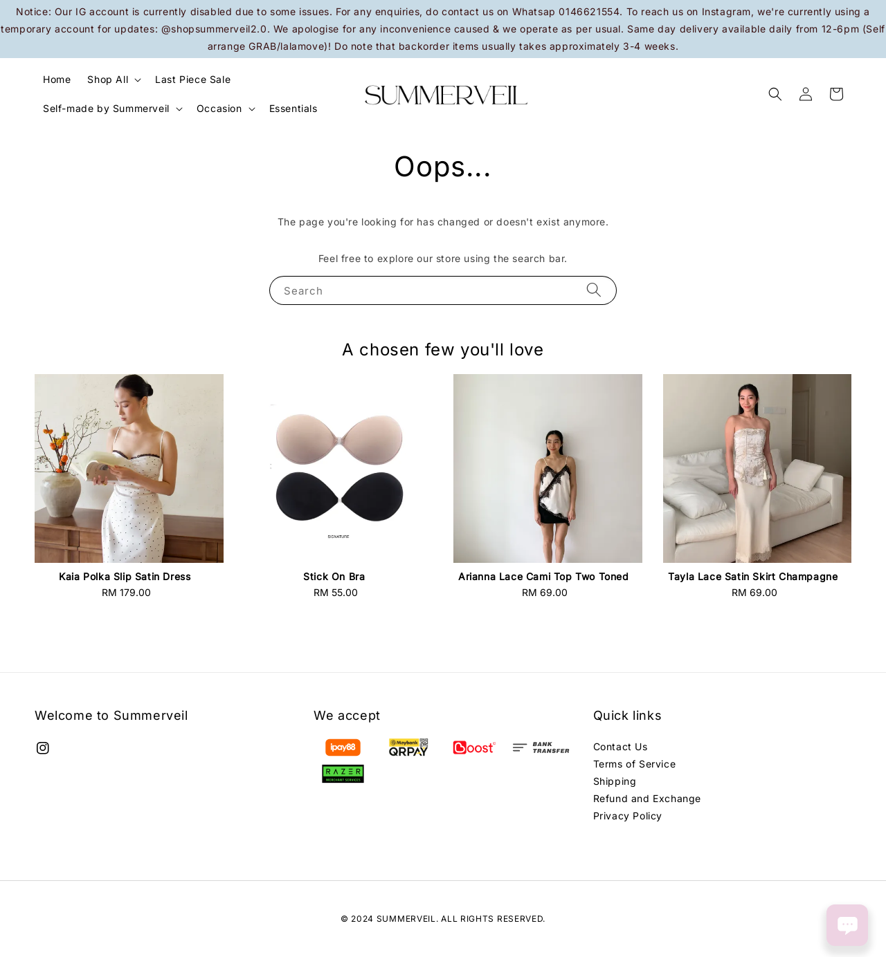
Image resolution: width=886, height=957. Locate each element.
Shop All (107, 79)
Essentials (293, 108)
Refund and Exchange (647, 798)
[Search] (594, 290)
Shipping (615, 781)
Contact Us (620, 746)
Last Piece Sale (192, 79)
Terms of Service (634, 764)
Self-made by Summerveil (106, 108)
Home (57, 79)
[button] (775, 94)
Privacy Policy (627, 815)
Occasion (219, 108)
